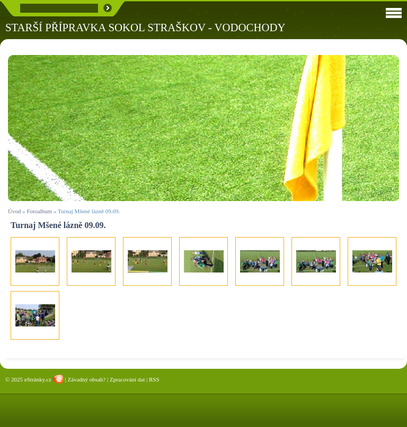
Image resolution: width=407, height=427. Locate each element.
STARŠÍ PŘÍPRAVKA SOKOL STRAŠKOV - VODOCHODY (145, 27)
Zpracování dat (127, 379)
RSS (154, 379)
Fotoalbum (39, 211)
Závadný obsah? (86, 379)
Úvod (14, 211)
